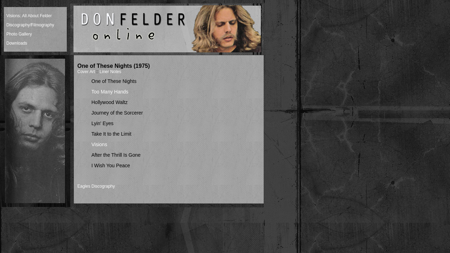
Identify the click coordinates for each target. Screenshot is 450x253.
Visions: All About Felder (29, 15)
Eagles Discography (96, 186)
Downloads (16, 43)
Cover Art (86, 71)
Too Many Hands (109, 92)
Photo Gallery (19, 34)
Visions (99, 144)
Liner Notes (110, 71)
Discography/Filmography (30, 24)
